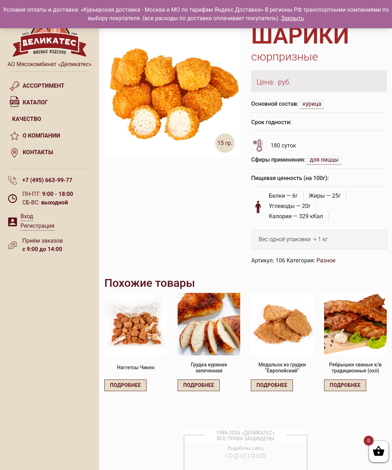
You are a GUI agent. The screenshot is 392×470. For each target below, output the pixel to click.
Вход (27, 216)
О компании (41, 135)
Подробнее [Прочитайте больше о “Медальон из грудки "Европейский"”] (271, 385)
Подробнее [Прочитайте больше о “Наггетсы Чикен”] (125, 385)
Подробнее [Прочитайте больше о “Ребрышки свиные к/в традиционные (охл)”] (345, 385)
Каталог (35, 102)
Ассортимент (43, 85)
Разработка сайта (245, 448)
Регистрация (37, 225)
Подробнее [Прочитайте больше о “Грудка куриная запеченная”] (198, 385)
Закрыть (292, 18)
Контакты (38, 152)
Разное (326, 260)
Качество (26, 119)
